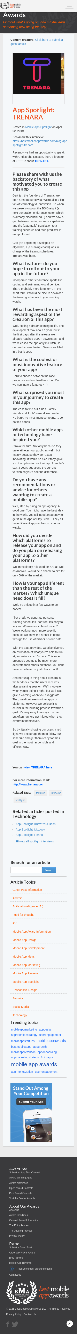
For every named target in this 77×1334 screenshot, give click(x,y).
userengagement (50, 1034)
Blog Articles (16, 1257)
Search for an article (30, 862)
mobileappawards (51, 1041)
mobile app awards (34, 1064)
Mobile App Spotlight (38, 127)
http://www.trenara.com (28, 784)
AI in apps (47, 1057)
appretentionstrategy (24, 1034)
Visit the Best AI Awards (22, 1198)
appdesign (45, 1029)
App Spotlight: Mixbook (30, 829)
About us (14, 1210)
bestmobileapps (21, 1046)
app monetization (22, 1071)
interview (56, 793)
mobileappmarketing (24, 1029)
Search (49, 870)
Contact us (15, 1274)
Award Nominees (18, 1183)
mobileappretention (23, 1052)
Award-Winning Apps (20, 1177)
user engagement (46, 1071)
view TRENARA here (38, 767)
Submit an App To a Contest (24, 1172)
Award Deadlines (18, 1215)
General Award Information (24, 1220)
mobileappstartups (22, 1041)
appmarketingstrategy (25, 1057)
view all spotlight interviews (35, 841)
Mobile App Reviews (20, 1262)
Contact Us (30, 1314)
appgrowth (40, 1046)
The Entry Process (19, 1225)
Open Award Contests (21, 1188)
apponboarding (47, 1052)
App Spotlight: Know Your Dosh (36, 824)
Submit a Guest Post (20, 1247)
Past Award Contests (20, 1193)
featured (40, 793)
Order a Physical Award (22, 1252)
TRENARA (41, 161)
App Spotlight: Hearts (29, 834)
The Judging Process (20, 1230)
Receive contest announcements (30, 1268)
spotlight (20, 800)
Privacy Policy (17, 1235)
